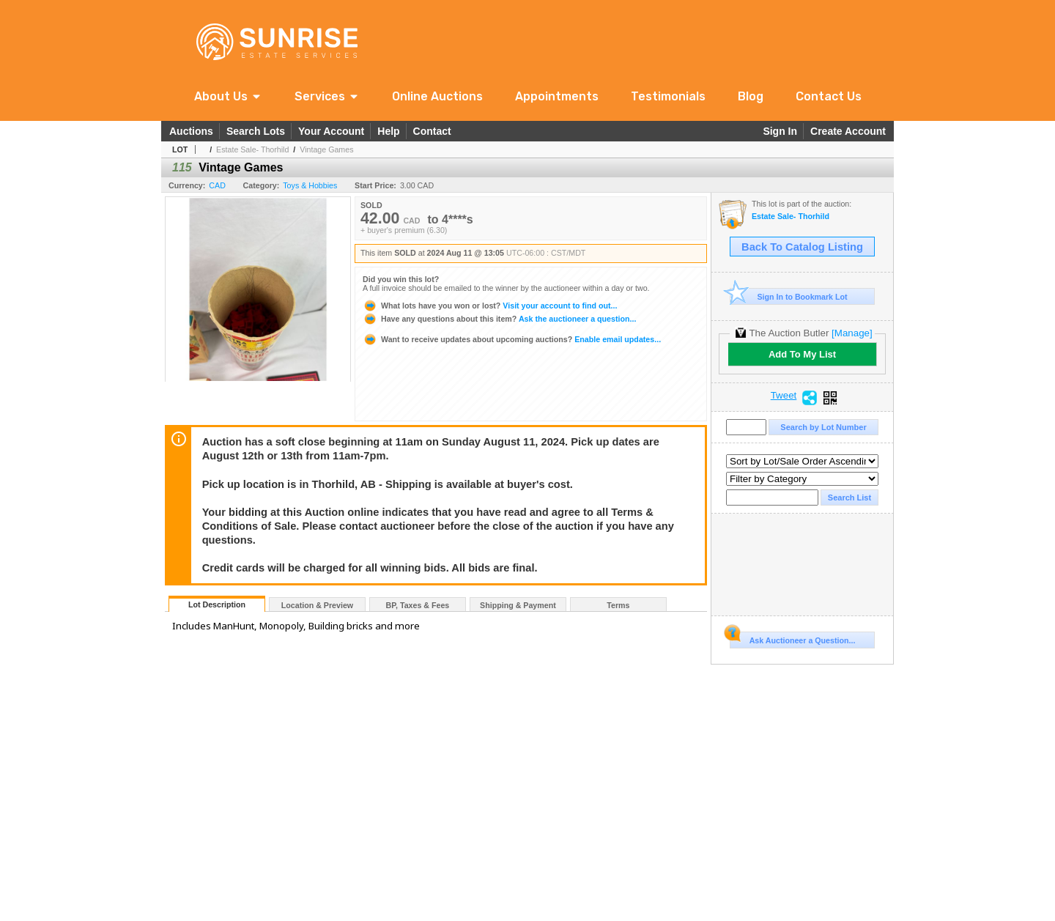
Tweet (784, 396)
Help (388, 131)
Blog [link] (750, 96)
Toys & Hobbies (310, 185)
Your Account (331, 131)
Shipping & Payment (518, 605)
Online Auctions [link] (437, 96)
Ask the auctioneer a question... (499, 318)
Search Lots (255, 131)
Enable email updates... (512, 339)
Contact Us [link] (829, 96)
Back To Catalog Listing (802, 247)
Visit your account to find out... (490, 305)
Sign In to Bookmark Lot (789, 296)
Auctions (191, 131)
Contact (432, 131)
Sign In (780, 131)
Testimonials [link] (668, 96)
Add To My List (802, 354)
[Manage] (852, 333)
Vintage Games (326, 149)
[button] (228, 96)
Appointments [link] (557, 96)
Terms (618, 605)
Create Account (848, 131)
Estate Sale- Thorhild (252, 149)
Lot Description (216, 604)
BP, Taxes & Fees (418, 605)
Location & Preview (317, 605)
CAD (217, 185)
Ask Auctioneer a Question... (792, 638)
